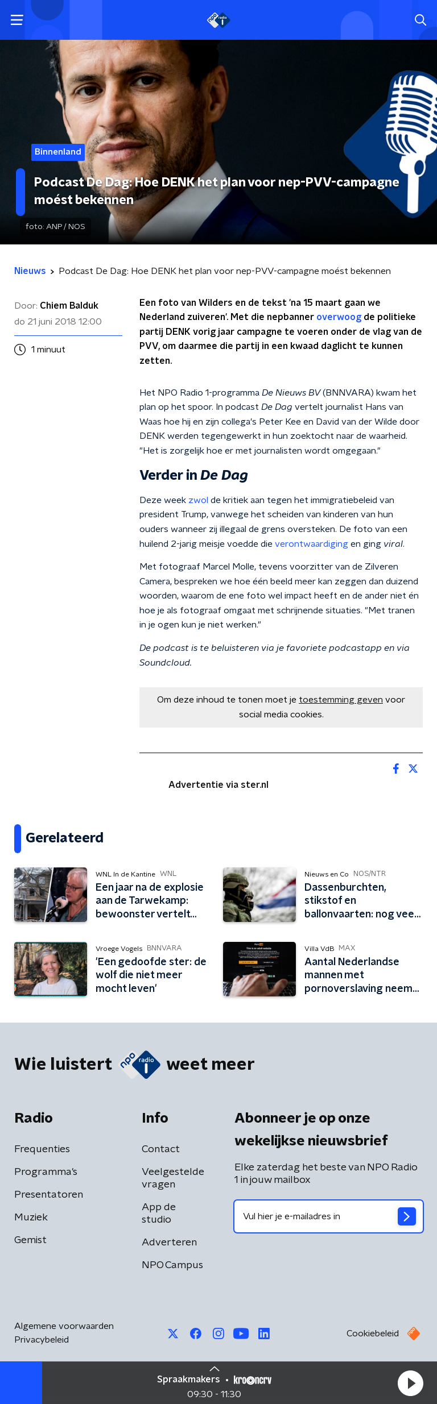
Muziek (31, 1217)
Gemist (30, 1240)
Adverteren (169, 1242)
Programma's (45, 1172)
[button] (410, 1383)
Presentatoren (48, 1195)
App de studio (159, 1213)
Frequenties (42, 1149)
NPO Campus (172, 1265)
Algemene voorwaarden (64, 1326)
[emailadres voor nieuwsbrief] (328, 1216)
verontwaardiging (311, 544)
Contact (161, 1149)
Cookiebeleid (373, 1333)
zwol (198, 500)
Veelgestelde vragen (173, 1178)
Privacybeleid (41, 1339)
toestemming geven (341, 699)
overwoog (338, 317)
